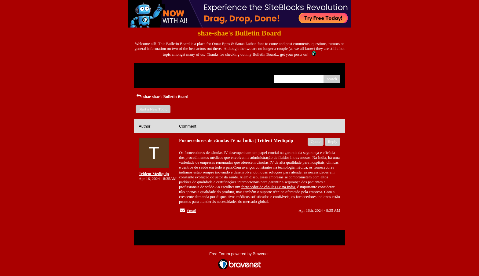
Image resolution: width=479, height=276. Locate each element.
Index (176, 70)
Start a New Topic (153, 109)
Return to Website (153, 70)
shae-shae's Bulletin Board (162, 96)
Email (191, 210)
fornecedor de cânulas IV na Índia (268, 187)
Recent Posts (149, 77)
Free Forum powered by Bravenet (239, 254)
